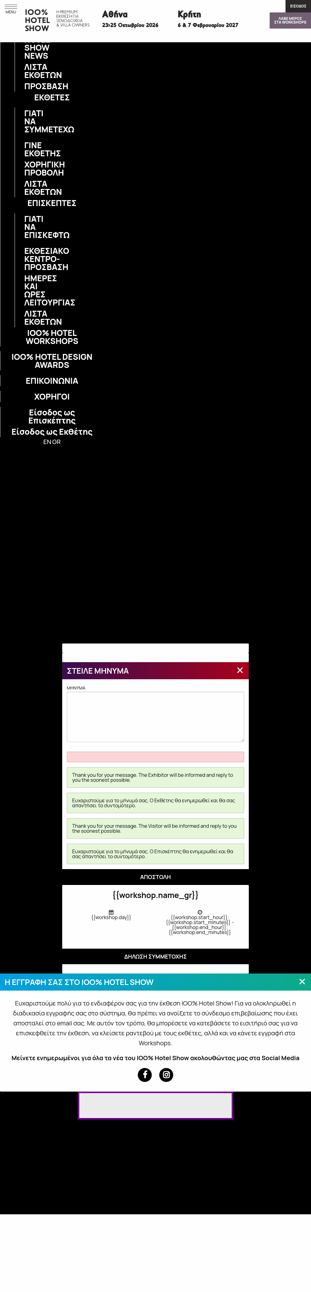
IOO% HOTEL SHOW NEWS (28, 43)
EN (47, 442)
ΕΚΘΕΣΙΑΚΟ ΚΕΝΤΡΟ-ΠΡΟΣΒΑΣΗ (28, 259)
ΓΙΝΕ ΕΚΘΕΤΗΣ (28, 149)
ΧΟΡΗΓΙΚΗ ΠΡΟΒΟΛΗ (28, 168)
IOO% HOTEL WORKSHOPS (52, 336)
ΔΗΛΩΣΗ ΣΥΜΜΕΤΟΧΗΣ (155, 956)
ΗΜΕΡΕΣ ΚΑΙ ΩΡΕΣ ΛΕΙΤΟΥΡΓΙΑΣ (28, 290)
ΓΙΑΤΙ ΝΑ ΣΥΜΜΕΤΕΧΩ (28, 121)
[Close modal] (240, 670)
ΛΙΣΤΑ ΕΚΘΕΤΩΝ (28, 70)
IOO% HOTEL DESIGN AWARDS (52, 360)
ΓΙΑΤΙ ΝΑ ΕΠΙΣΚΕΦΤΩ (28, 227)
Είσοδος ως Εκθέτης (52, 431)
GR (56, 442)
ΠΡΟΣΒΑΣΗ (28, 86)
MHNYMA (155, 713)
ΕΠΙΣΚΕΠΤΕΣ (52, 202)
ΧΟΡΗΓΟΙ (52, 396)
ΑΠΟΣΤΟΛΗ (155, 877)
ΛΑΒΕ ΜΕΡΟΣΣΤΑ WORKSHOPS (290, 20)
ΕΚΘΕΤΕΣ (52, 97)
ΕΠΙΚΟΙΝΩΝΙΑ (52, 380)
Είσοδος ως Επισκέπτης (52, 416)
